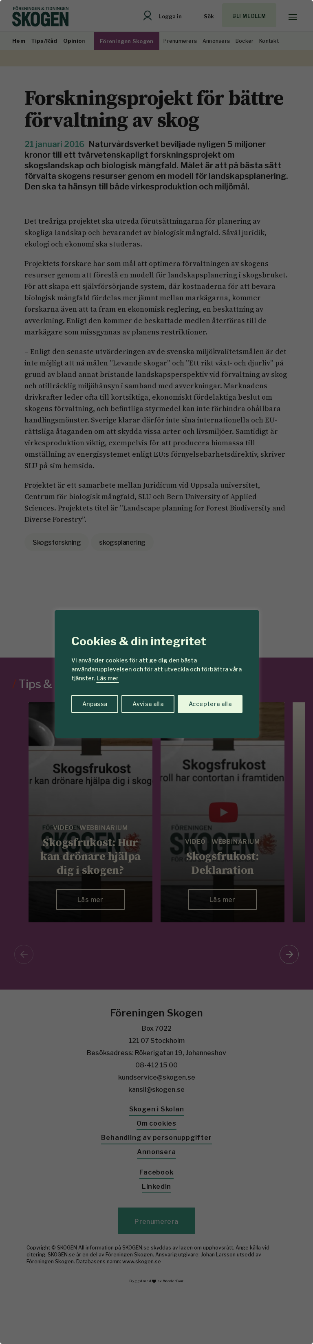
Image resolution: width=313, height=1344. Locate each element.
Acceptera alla (210, 703)
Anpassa (94, 703)
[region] (156, 672)
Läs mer (108, 678)
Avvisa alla (147, 703)
